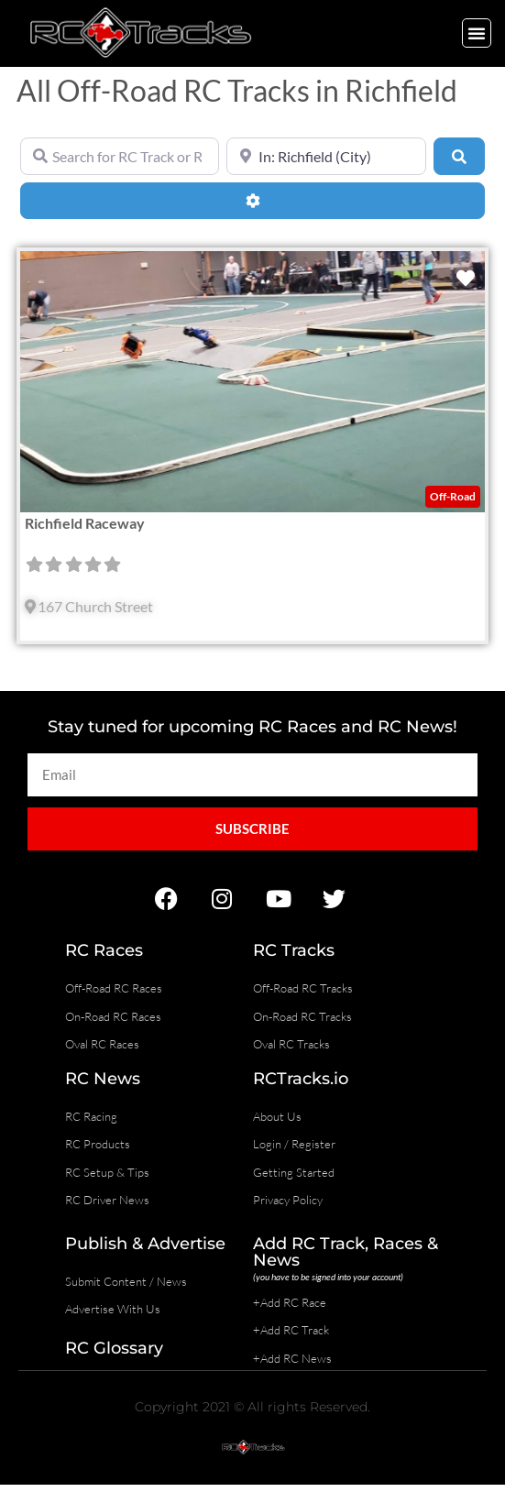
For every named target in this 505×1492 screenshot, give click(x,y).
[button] (476, 33)
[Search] (459, 155)
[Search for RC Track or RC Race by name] (119, 155)
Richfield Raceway (85, 523)
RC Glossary (114, 1348)
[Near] (325, 155)
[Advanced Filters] (252, 200)
